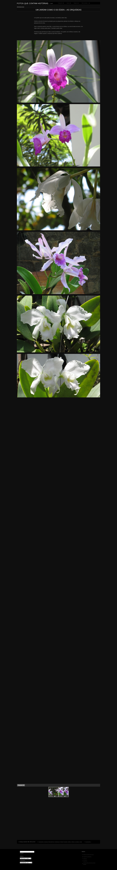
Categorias (60, 3)
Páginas (75, 3)
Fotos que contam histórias (32, 3)
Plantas (61, 841)
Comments (85, 860)
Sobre (21, 854)
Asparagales (41, 841)
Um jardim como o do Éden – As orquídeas (58, 10)
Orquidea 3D (21, 785)
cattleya (69, 841)
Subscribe (85, 858)
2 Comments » (88, 841)
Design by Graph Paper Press (88, 854)
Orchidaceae (57, 841)
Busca (68, 3)
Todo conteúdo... (85, 3)
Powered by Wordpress (87, 856)
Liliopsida (46, 841)
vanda (80, 841)
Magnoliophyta (51, 841)
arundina (65, 841)
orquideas (77, 841)
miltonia (73, 841)
